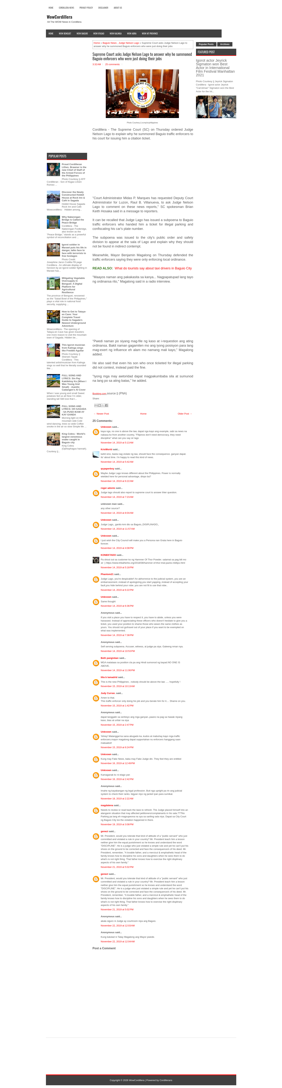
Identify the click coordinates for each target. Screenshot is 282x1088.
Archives (224, 44)
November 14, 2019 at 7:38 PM (117, 635)
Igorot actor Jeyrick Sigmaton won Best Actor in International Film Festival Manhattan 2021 (215, 67)
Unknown (106, 427)
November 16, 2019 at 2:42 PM (117, 779)
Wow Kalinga (116, 33)
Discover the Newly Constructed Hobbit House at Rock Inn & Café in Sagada (73, 196)
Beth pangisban (110, 658)
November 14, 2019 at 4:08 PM (117, 548)
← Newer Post (101, 413)
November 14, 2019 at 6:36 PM (117, 605)
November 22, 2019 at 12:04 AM (118, 941)
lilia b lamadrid (109, 677)
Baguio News (110, 43)
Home (51, 7)
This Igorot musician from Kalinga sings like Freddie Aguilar (73, 348)
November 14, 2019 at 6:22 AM (117, 481)
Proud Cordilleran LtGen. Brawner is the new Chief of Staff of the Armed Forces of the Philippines (74, 170)
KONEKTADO (108, 555)
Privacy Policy (86, 7)
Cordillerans (166, 1080)
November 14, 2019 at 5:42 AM (117, 461)
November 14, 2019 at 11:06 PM (118, 670)
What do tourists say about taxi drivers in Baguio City (153, 268)
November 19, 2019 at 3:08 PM (117, 824)
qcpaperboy (107, 468)
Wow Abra (131, 33)
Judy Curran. (108, 693)
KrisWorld (106, 449)
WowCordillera (59, 16)
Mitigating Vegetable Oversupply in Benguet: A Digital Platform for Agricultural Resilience (73, 285)
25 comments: (112, 64)
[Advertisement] (143, 170)
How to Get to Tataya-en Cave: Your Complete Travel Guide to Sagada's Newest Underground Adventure (74, 318)
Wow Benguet (65, 33)
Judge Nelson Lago (129, 43)
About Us (118, 7)
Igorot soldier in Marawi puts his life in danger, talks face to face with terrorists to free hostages (74, 250)
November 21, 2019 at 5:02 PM (117, 867)
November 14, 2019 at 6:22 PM (117, 590)
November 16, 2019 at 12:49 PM (118, 763)
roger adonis (108, 488)
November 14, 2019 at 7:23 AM (117, 497)
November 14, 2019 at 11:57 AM (118, 528)
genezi (104, 831)
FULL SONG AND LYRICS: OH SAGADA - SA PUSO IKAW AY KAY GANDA (74, 410)
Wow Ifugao (98, 33)
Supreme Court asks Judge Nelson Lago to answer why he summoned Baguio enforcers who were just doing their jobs (142, 56)
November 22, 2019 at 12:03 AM (118, 925)
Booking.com (99, 393)
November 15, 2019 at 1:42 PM (117, 705)
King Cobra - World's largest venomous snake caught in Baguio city (73, 438)
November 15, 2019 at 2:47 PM (117, 724)
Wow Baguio (82, 33)
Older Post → (185, 413)
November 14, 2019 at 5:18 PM (117, 567)
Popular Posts (206, 44)
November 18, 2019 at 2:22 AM (117, 798)
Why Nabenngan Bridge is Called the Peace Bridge (73, 220)
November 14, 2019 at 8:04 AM (117, 513)
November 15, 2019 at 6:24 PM (117, 747)
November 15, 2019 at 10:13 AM (118, 686)
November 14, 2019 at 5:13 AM (117, 442)
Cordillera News (66, 7)
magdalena (107, 805)
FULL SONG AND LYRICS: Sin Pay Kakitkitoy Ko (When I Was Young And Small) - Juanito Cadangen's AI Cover (74, 382)
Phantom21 (107, 574)
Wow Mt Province (150, 33)
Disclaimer (103, 7)
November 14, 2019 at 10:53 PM (118, 651)
